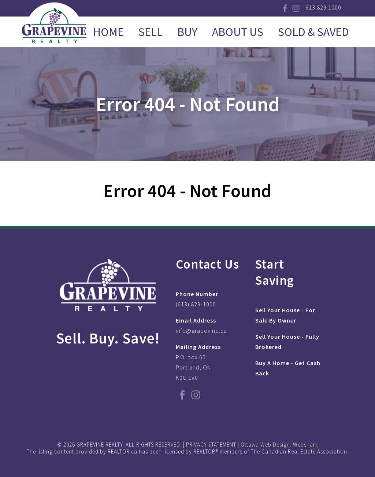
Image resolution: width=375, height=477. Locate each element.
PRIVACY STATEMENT (211, 444)
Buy (187, 32)
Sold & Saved (313, 32)
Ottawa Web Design (265, 444)
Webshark (305, 444)
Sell (150, 32)
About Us (237, 32)
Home (108, 32)
